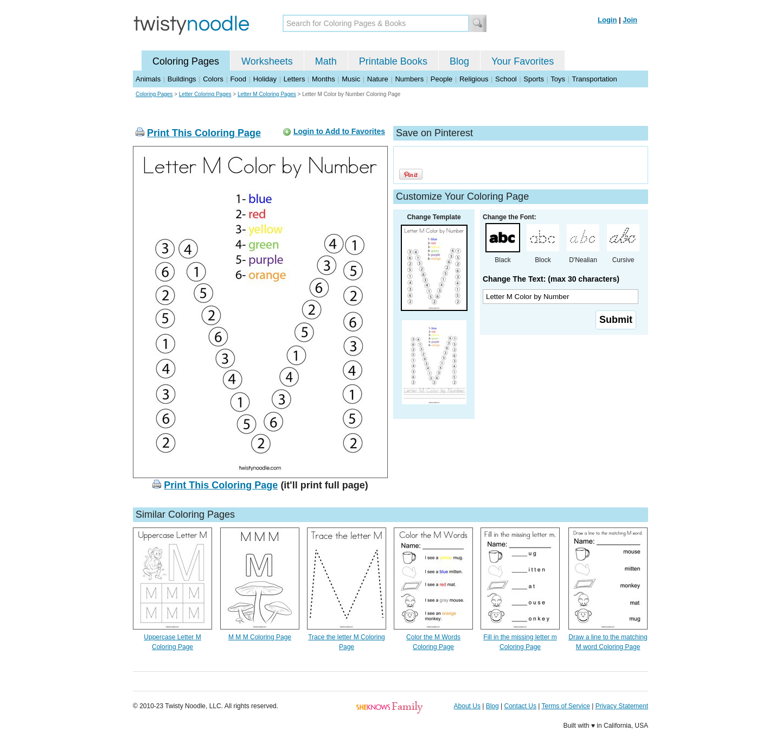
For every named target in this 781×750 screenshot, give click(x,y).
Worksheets (267, 61)
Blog (459, 61)
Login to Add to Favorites (339, 131)
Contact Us (520, 706)
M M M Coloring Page (259, 637)
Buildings (182, 79)
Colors (213, 79)
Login (607, 20)
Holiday (265, 79)
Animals (148, 79)
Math (326, 61)
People (441, 79)
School (506, 79)
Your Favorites (522, 61)
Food (238, 79)
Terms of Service (565, 706)
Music (351, 79)
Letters (294, 79)
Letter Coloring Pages (205, 94)
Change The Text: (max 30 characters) (551, 279)
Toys (557, 79)
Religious (473, 79)
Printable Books (393, 61)
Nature (377, 79)
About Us (467, 706)
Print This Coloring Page (204, 133)
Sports (533, 79)
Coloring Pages (185, 61)
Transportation (594, 79)
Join (630, 20)
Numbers (409, 79)
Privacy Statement (622, 706)
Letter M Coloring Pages (267, 94)
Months (323, 79)
